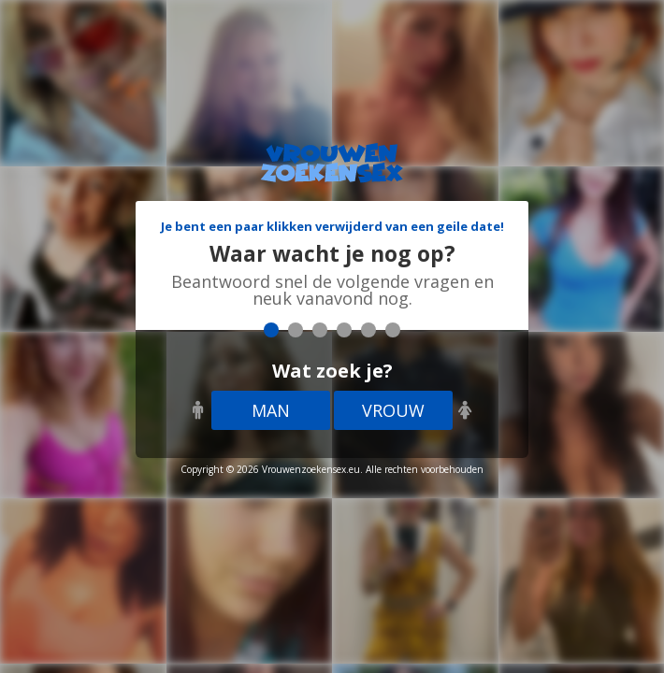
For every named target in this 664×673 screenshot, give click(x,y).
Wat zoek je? (332, 370)
